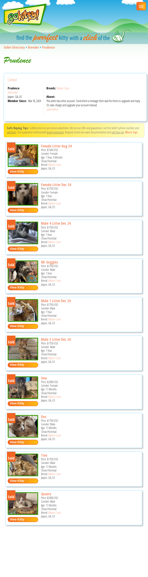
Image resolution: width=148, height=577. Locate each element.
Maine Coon (63, 88)
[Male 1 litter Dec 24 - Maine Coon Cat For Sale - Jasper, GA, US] (23, 320)
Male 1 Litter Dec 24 (56, 300)
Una (44, 378)
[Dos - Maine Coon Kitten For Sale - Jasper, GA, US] (23, 436)
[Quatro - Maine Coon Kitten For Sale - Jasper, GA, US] (23, 513)
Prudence (48, 47)
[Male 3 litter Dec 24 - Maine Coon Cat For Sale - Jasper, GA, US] (23, 359)
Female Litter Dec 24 (56, 184)
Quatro (46, 493)
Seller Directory (14, 47)
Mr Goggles (49, 262)
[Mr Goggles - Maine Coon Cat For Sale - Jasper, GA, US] (23, 281)
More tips (131, 132)
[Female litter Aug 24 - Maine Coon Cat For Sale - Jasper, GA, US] (23, 165)
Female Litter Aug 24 (56, 146)
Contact (12, 79)
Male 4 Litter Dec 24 (56, 223)
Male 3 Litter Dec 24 (56, 339)
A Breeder (13, 92)
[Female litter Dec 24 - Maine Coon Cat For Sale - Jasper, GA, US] (23, 204)
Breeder (33, 47)
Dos (43, 416)
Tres (44, 455)
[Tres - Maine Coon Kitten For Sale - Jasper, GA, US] (23, 474)
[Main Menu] (141, 6)
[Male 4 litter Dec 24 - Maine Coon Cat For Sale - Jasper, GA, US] (23, 242)
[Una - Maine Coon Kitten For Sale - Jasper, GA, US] (23, 397)
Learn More (52, 109)
